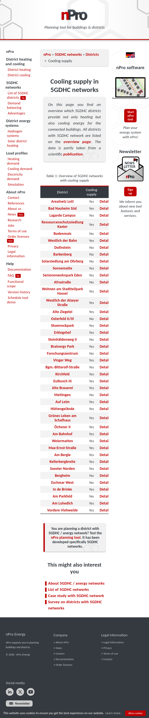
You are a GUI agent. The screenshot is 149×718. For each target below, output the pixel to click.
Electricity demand (15, 176)
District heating (19, 69)
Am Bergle (62, 455)
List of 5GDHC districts (17, 95)
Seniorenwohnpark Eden (62, 275)
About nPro (15, 192)
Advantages (16, 113)
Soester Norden (62, 468)
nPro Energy (15, 634)
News (12, 214)
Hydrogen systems (14, 133)
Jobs (11, 225)
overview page (77, 141)
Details (105, 201)
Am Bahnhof (62, 434)
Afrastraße (62, 282)
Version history (19, 292)
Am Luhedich (62, 503)
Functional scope (15, 283)
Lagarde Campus (62, 215)
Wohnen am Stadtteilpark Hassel (62, 291)
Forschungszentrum (62, 353)
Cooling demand (20, 168)
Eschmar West (62, 482)
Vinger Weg (62, 360)
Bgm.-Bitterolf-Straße (62, 367)
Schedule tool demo (17, 299)
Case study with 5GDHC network (76, 595)
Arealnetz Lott (62, 201)
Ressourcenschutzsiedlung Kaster (62, 224)
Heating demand (13, 161)
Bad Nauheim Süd (62, 208)
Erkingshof (62, 332)
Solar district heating (17, 143)
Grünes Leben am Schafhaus (62, 417)
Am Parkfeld (62, 496)
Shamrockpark (62, 325)
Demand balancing (14, 105)
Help (10, 263)
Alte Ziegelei (62, 312)
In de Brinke (62, 489)
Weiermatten (62, 441)
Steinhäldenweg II (62, 339)
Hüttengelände (62, 409)
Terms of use (17, 231)
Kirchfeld (62, 374)
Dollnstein (62, 247)
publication (73, 154)
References (16, 203)
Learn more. (113, 713)
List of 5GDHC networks (68, 589)
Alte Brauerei (62, 388)
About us (14, 208)
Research (14, 220)
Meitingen (62, 395)
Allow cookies (135, 713)
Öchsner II (62, 427)
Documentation (19, 269)
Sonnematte (62, 268)
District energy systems (18, 123)
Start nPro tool (130, 115)
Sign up (130, 191)
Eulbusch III (62, 381)
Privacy (13, 246)
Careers (60, 653)
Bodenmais (62, 233)
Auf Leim (62, 402)
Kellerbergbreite (62, 461)
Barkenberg (62, 254)
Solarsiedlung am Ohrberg (62, 261)
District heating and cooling (18, 61)
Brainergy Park (62, 346)
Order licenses (18, 236)
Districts (92, 54)
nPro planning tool (66, 537)
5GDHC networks (13, 85)
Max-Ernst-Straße (62, 448)
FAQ (11, 275)
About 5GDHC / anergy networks (76, 583)
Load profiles (17, 153)
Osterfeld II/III (62, 319)
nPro (10, 51)
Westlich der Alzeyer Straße (62, 302)
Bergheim (62, 475)
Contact (13, 197)
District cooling (19, 75)
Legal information (16, 253)
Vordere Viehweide (62, 510)
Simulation (16, 184)
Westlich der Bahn (62, 240)
